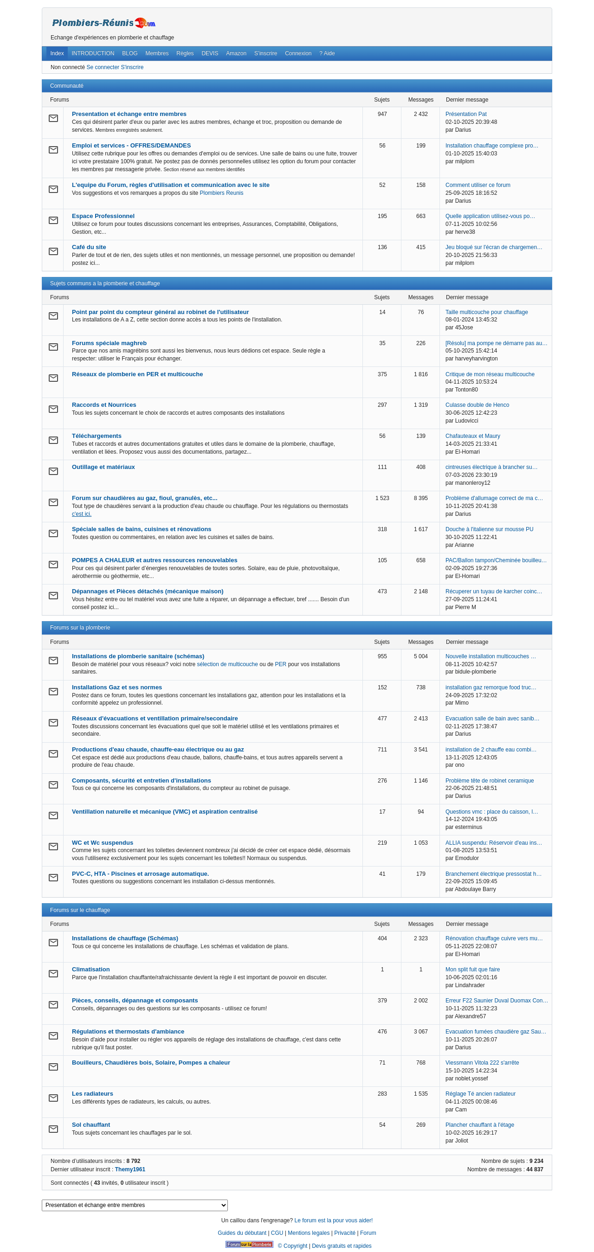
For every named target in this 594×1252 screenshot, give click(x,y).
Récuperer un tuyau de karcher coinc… (494, 591)
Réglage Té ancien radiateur (481, 1094)
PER (281, 664)
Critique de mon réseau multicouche (490, 374)
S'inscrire (132, 67)
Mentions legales (308, 1233)
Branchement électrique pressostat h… (494, 874)
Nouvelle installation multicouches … (491, 656)
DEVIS (209, 53)
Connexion (298, 53)
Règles (185, 53)
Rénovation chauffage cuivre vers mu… (494, 938)
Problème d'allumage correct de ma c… (494, 498)
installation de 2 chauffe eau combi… (491, 749)
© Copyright (293, 1246)
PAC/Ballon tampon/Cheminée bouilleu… (496, 560)
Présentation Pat (466, 114)
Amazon (236, 53)
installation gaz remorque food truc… (491, 687)
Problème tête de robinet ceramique (490, 780)
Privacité (344, 1233)
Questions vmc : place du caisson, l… (492, 812)
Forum (368, 1233)
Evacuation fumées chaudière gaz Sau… (496, 1031)
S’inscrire (265, 53)
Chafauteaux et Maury (473, 436)
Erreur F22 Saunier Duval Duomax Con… (497, 1000)
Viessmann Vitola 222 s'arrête (482, 1062)
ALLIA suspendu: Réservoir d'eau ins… (494, 843)
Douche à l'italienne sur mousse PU (490, 529)
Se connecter (102, 67)
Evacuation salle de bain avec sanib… (493, 718)
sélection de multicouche (227, 664)
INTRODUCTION (93, 53)
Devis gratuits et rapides (342, 1246)
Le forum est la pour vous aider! (333, 1220)
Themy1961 (130, 1169)
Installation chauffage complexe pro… (492, 145)
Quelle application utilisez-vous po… (490, 216)
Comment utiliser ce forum (478, 185)
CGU (277, 1233)
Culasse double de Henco (477, 405)
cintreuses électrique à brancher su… (492, 467)
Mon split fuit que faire (473, 969)
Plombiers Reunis (222, 193)
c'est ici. (81, 514)
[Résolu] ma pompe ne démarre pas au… (497, 343)
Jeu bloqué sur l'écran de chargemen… (494, 247)
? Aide (327, 53)
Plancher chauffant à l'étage (480, 1125)
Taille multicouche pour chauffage (487, 312)
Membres (156, 53)
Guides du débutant (242, 1233)
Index (57, 53)
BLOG (129, 53)
